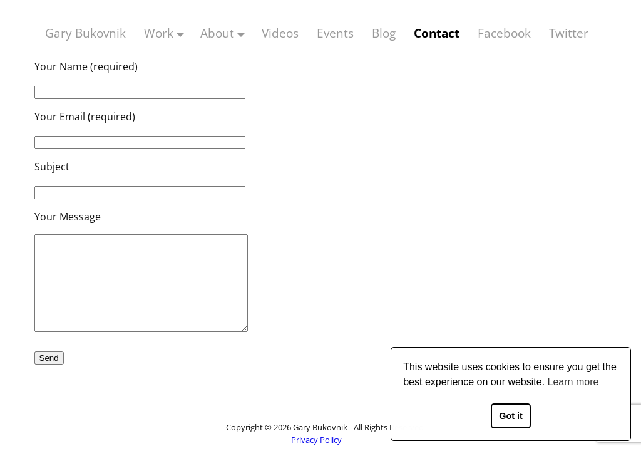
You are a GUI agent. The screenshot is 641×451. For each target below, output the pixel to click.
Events (335, 32)
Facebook (504, 32)
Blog (384, 32)
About (226, 32)
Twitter (568, 32)
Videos (280, 32)
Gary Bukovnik (85, 32)
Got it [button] (511, 416)
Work (168, 32)
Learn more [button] (573, 381)
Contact (436, 32)
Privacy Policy (316, 439)
